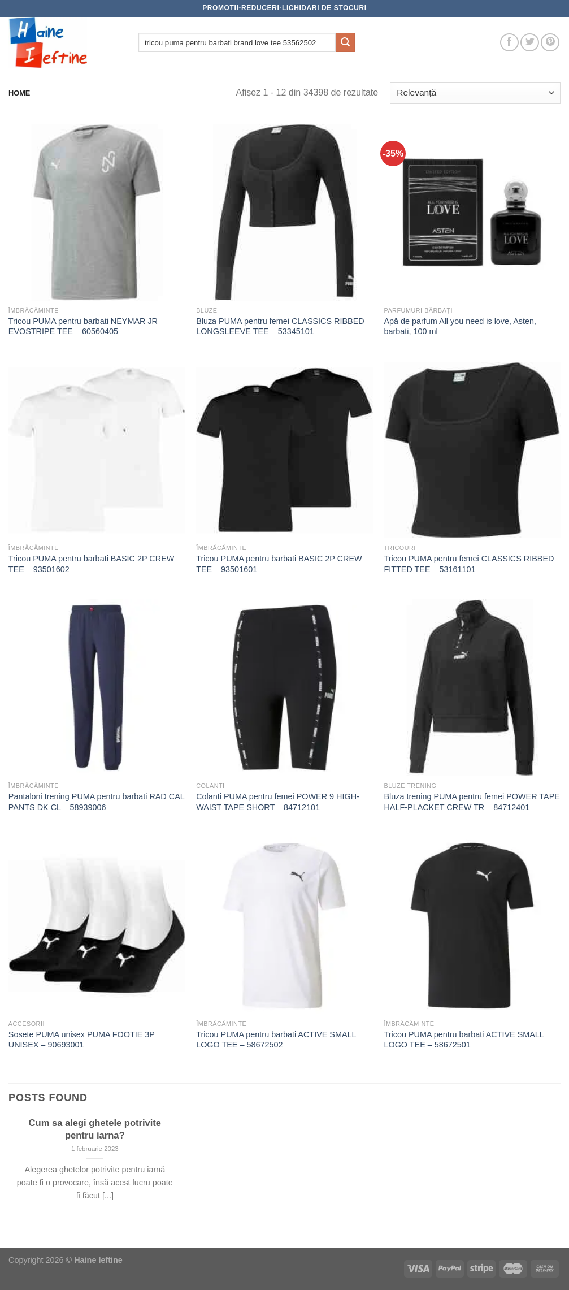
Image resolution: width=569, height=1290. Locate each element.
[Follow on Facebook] (509, 42)
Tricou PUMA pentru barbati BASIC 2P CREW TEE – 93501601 (279, 564)
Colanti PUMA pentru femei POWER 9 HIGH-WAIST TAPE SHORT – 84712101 (277, 802)
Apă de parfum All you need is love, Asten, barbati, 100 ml (460, 326)
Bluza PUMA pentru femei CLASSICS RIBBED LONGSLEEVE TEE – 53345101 (280, 326)
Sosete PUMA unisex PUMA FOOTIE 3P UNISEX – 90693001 (81, 1040)
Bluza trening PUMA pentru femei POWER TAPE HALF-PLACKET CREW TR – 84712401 (471, 802)
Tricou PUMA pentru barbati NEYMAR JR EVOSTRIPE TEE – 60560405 (83, 326)
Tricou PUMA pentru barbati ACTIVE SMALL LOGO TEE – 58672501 (464, 1040)
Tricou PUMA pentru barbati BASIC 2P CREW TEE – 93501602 (91, 564)
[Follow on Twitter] (529, 42)
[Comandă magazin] (475, 93)
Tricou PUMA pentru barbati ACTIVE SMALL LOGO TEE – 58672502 (276, 1040)
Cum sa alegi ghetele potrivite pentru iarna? (95, 1129)
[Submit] (345, 42)
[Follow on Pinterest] (550, 42)
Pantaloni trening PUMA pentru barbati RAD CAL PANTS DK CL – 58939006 (96, 802)
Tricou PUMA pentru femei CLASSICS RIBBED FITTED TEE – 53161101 (469, 564)
